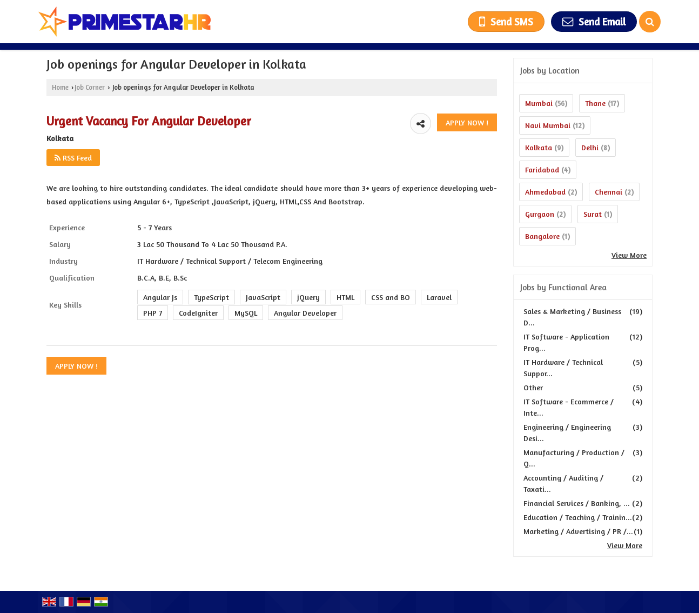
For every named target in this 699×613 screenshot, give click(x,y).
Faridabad (542, 169)
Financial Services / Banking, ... (576, 503)
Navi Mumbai (547, 125)
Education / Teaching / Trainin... (577, 517)
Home (60, 87)
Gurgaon (539, 213)
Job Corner (90, 87)
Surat (592, 213)
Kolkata (538, 147)
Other (533, 387)
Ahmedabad (545, 191)
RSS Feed (73, 157)
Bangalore (542, 236)
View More (629, 254)
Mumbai (539, 103)
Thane (595, 103)
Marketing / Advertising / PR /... (578, 531)
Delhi (590, 147)
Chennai (608, 191)
